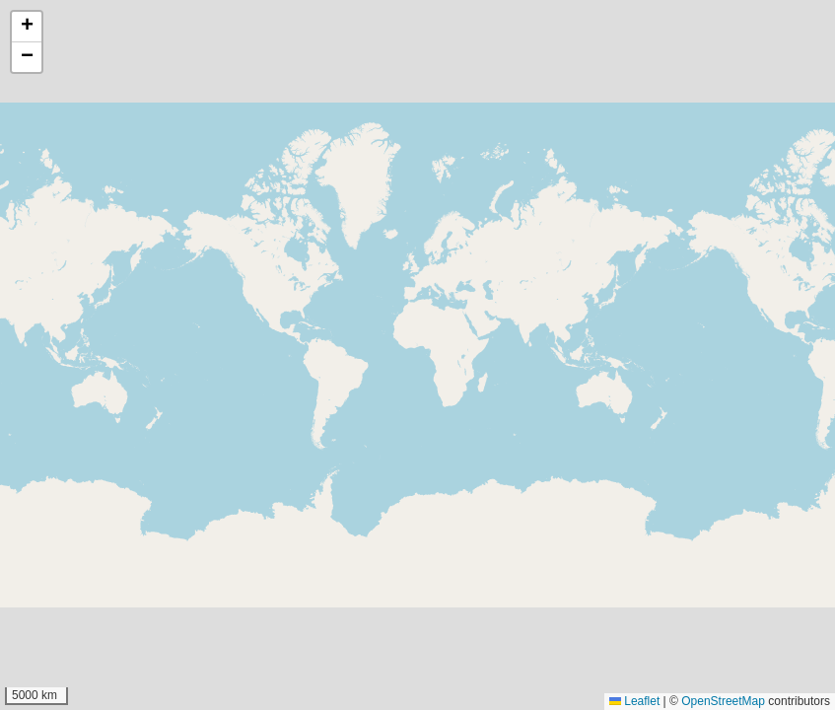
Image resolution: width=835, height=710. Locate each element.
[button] (26, 27)
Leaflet (634, 701)
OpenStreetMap (723, 701)
